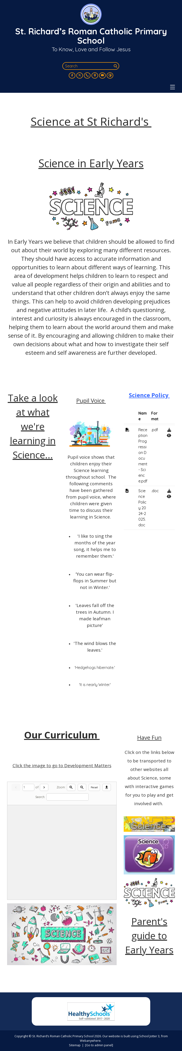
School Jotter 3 (149, 1036)
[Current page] (28, 787)
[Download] (106, 787)
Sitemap (75, 1045)
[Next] (44, 787)
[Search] (116, 66)
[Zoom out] (82, 787)
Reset (94, 787)
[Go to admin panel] (99, 1045)
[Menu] (172, 87)
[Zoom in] (71, 787)
